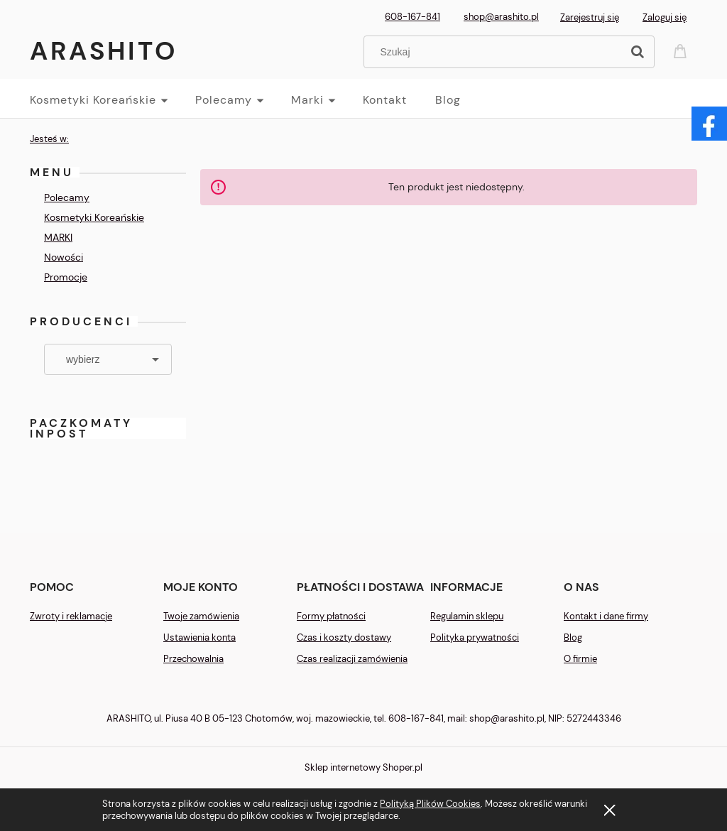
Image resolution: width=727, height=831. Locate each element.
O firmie (580, 659)
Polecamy (66, 197)
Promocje (65, 277)
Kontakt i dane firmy (606, 616)
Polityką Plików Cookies (430, 804)
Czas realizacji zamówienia (352, 659)
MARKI (58, 237)
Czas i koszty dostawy (344, 637)
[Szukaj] (637, 52)
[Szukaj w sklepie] (496, 51)
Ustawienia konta (199, 637)
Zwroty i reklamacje (71, 616)
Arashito (103, 50)
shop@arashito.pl (501, 17)
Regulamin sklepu (466, 616)
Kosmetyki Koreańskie (94, 217)
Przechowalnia (193, 659)
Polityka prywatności (474, 637)
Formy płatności (331, 616)
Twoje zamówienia (201, 616)
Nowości (63, 257)
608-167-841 (412, 17)
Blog (573, 637)
